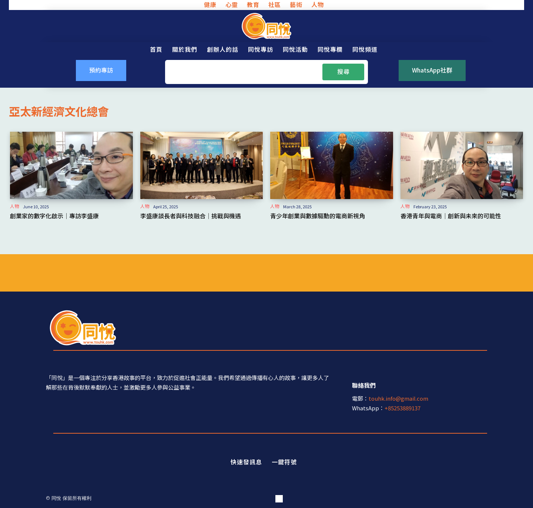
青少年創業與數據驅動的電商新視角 (317, 215)
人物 (14, 206)
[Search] (343, 72)
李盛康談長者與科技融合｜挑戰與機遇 (190, 215)
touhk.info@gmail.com (398, 398)
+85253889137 (402, 408)
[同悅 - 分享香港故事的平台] (266, 26)
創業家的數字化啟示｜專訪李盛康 (54, 215)
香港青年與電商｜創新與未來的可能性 (450, 215)
